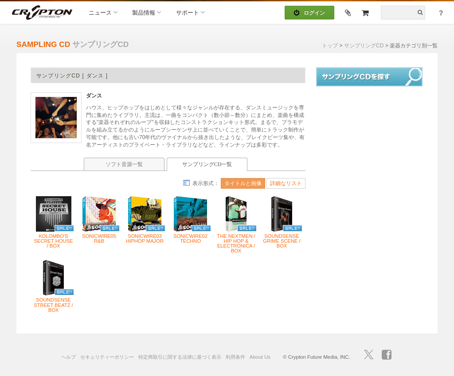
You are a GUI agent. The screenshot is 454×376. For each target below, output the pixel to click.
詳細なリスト (286, 183)
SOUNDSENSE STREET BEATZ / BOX (53, 305)
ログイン (309, 13)
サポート (190, 12)
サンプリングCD (364, 46)
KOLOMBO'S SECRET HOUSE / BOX (53, 241)
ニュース (103, 12)
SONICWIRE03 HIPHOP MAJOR (145, 239)
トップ (330, 46)
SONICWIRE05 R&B (99, 239)
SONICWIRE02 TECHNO (190, 239)
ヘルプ (68, 357)
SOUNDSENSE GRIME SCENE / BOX (282, 241)
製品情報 (146, 12)
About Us (260, 357)
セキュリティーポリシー (107, 357)
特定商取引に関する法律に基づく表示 (179, 357)
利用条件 (235, 357)
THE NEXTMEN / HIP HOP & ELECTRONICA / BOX (236, 244)
